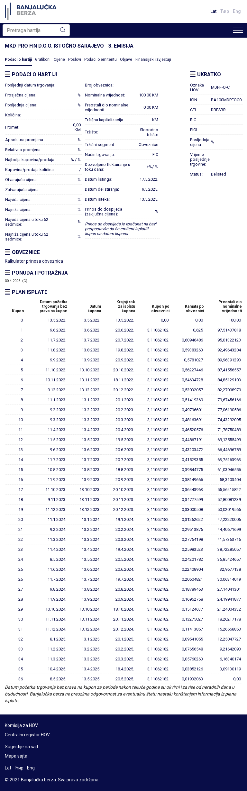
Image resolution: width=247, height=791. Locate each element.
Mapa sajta (16, 756)
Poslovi (74, 59)
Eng (237, 11)
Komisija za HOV (21, 725)
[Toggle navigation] (238, 30)
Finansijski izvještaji (153, 59)
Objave (126, 59)
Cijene (59, 59)
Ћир (224, 11)
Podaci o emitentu (100, 59)
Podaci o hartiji (18, 59)
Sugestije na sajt (21, 746)
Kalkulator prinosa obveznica (34, 261)
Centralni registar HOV (27, 734)
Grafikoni (42, 59)
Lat (213, 11)
